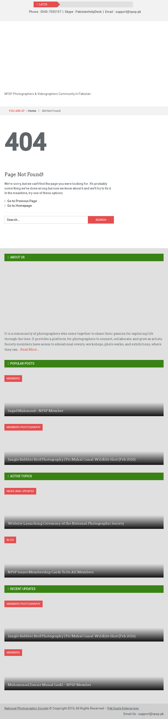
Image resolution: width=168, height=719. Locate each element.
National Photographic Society (26, 708)
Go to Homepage (18, 205)
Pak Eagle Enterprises (123, 708)
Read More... (29, 349)
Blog (10, 539)
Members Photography (23, 427)
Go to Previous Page (20, 201)
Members (13, 378)
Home (31, 110)
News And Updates (20, 491)
